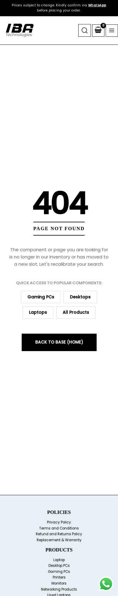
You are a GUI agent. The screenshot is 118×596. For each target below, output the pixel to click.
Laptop (59, 559)
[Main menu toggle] (112, 30)
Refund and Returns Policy (59, 534)
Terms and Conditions (59, 528)
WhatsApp (97, 5)
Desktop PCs (59, 565)
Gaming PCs (40, 297)
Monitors (59, 583)
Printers (59, 577)
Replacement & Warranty (59, 540)
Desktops (80, 297)
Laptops (38, 312)
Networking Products (59, 589)
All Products (76, 312)
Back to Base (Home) (59, 342)
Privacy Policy (59, 522)
